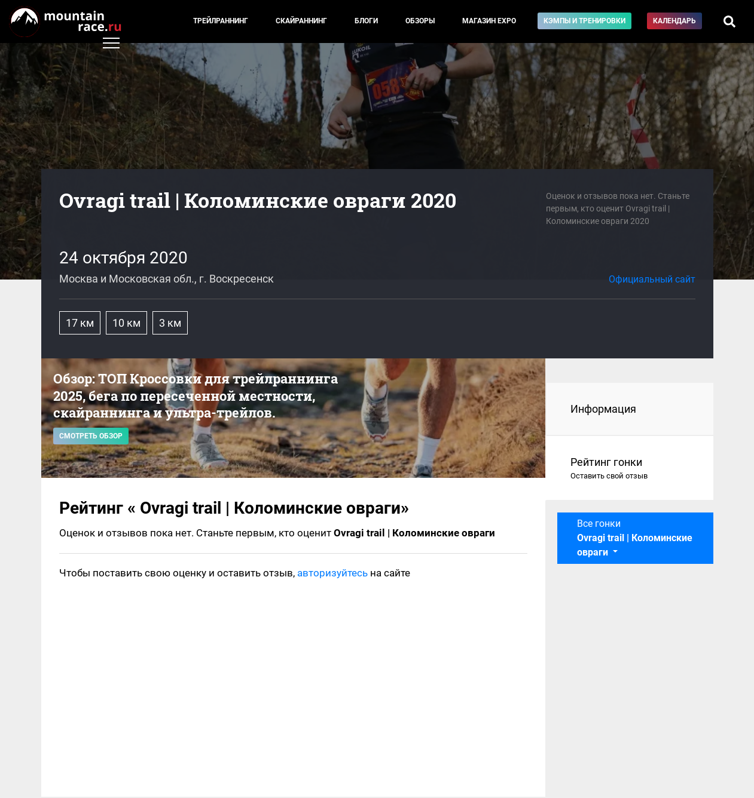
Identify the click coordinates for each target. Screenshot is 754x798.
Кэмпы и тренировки (584, 21)
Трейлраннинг (220, 21)
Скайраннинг (301, 21)
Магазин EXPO (489, 21)
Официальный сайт (652, 279)
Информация (603, 409)
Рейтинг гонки (629, 469)
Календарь (674, 21)
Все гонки (634, 538)
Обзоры (420, 21)
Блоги (366, 21)
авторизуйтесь (332, 573)
